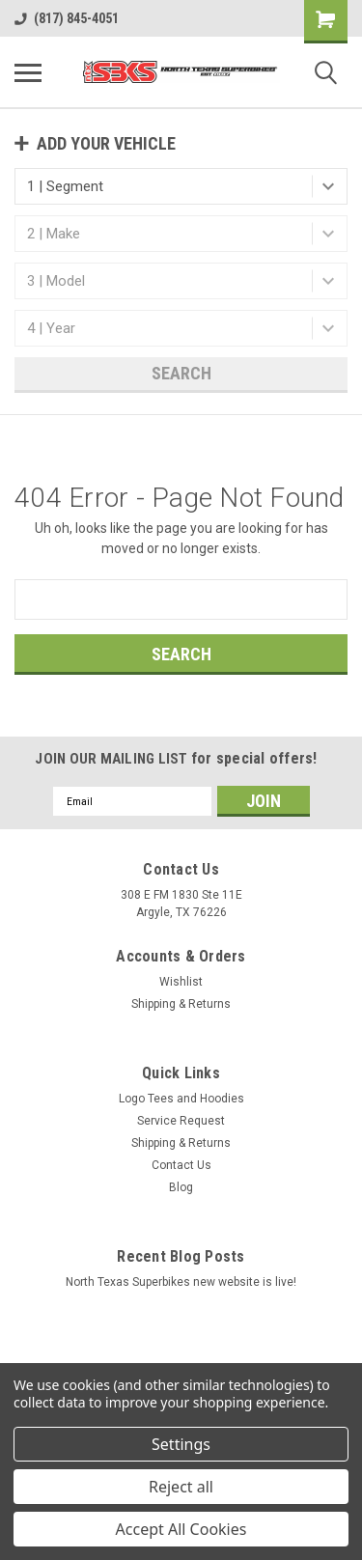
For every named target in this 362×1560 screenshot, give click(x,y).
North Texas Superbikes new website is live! (181, 1282)
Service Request (181, 1121)
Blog (181, 1187)
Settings (181, 1444)
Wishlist (181, 982)
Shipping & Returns (181, 1004)
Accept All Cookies (181, 1529)
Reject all (181, 1486)
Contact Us (181, 1165)
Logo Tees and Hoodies (181, 1098)
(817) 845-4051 (66, 18)
